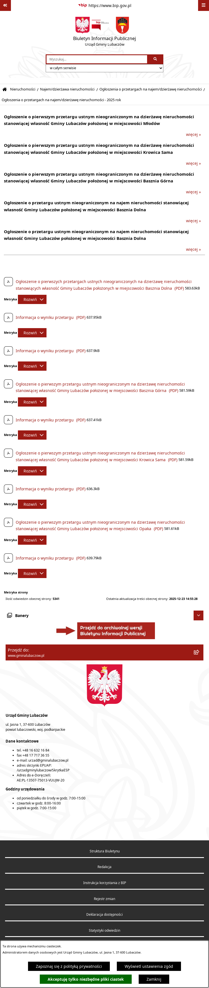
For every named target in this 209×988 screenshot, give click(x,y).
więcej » (193, 134)
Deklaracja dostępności (104, 914)
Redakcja (104, 867)
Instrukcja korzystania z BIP (104, 883)
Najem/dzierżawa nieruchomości (67, 89)
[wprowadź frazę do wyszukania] (97, 59)
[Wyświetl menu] (203, 5)
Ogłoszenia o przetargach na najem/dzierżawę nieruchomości (150, 89)
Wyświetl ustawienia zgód (149, 966)
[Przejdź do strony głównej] (104, 33)
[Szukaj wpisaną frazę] (155, 59)
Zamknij (154, 979)
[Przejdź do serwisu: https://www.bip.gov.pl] (104, 5)
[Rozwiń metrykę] (32, 299)
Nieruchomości (22, 89)
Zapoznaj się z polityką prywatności (69, 966)
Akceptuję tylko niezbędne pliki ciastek (86, 979)
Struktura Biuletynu (105, 851)
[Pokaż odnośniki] (5, 5)
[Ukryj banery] (198, 615)
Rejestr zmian (104, 899)
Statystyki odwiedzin (104, 930)
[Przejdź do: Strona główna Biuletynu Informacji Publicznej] (4, 89)
